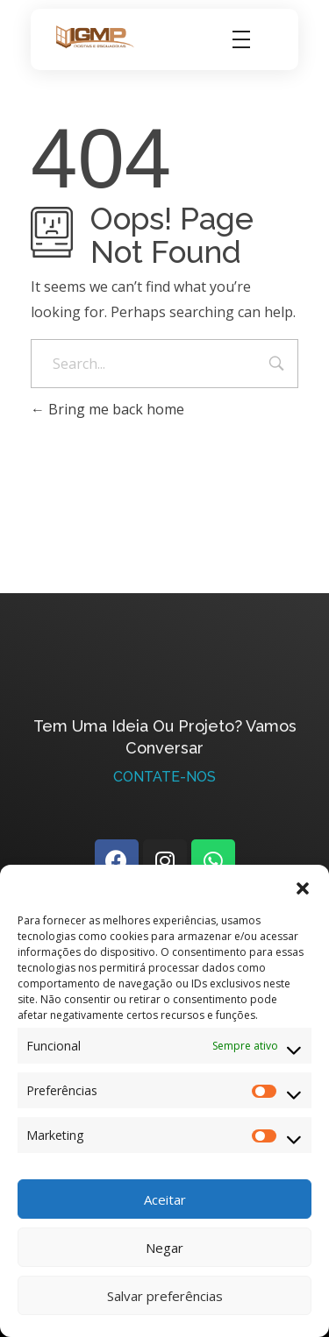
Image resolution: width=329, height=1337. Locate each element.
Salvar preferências (165, 1296)
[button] (302, 886)
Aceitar (165, 1199)
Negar (164, 1247)
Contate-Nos (164, 781)
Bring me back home (107, 409)
